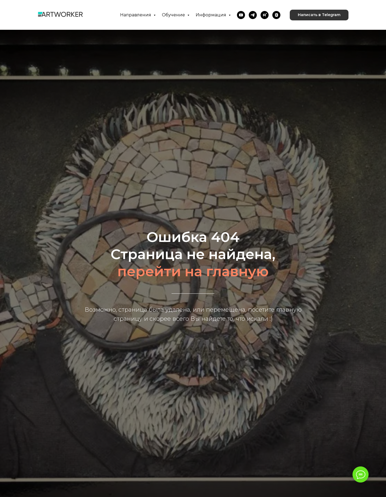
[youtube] (241, 15)
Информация (211, 14)
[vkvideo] (276, 15)
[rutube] (265, 15)
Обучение (174, 14)
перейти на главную (193, 271)
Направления (136, 14)
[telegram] (253, 15)
